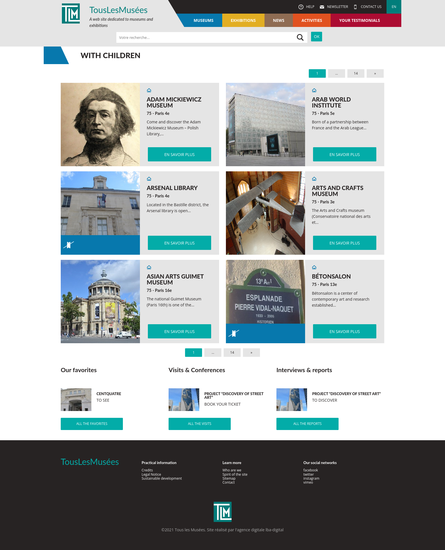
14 (356, 73)
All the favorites (91, 423)
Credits (147, 470)
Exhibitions (243, 20)
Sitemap (229, 478)
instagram (311, 478)
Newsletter (337, 6)
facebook (310, 470)
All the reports (307, 423)
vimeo (308, 482)
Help (309, 6)
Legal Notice (151, 474)
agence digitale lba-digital (260, 529)
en (394, 6)
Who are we (231, 470)
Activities (311, 20)
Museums (203, 20)
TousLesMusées (118, 10)
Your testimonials (359, 20)
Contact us (370, 6)
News (278, 20)
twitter (308, 474)
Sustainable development (162, 478)
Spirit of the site (234, 474)
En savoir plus (179, 154)
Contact (228, 482)
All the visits (199, 423)
